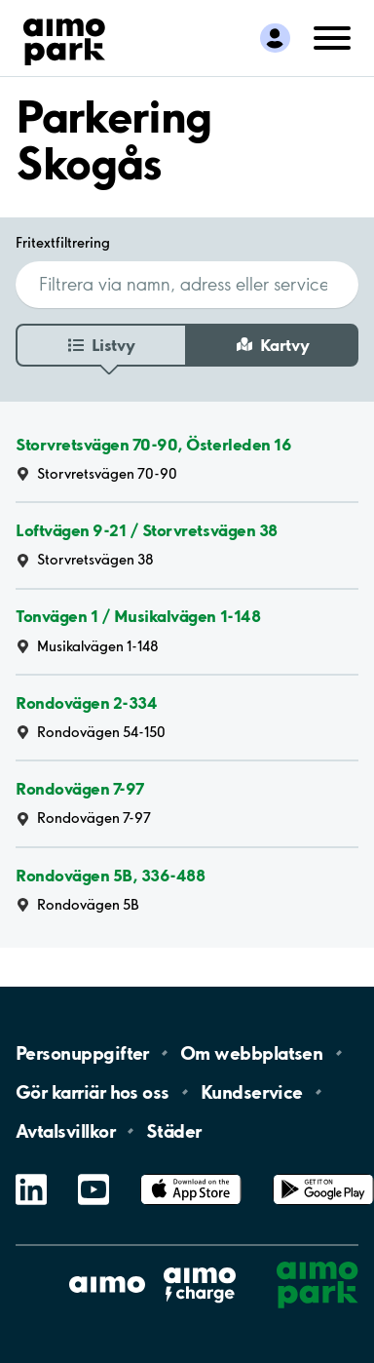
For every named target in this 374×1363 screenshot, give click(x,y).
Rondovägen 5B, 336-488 (110, 875)
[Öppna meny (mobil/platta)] (332, 36)
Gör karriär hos (92, 1092)
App (191, 1174)
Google (323, 1174)
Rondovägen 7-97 (80, 788)
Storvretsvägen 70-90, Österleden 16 (153, 444)
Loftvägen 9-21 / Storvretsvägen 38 (147, 530)
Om (251, 1053)
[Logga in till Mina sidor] (275, 38)
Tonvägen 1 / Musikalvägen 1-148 (138, 616)
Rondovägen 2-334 (86, 702)
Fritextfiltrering (63, 243)
